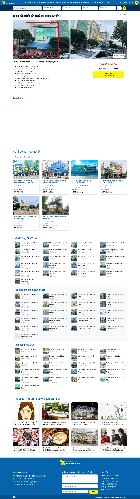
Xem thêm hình (119, 56)
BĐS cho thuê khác (96, 2)
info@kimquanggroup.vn (29, 482)
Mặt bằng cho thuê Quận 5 (29, 356)
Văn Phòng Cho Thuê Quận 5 (30, 250)
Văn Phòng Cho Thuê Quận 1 (30, 243)
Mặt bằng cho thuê (74, 2)
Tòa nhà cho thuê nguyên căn (59, 2)
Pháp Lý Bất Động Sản (108, 487)
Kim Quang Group (29, 2)
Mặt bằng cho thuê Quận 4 (114, 349)
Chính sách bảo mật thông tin (23, 484)
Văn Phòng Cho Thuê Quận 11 (87, 256)
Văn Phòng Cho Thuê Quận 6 (58, 250)
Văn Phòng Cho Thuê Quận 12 (115, 256)
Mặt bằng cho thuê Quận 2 (57, 349)
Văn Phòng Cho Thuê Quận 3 (86, 243)
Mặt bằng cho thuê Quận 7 (86, 356)
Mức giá (86, 7)
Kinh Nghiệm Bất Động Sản (110, 478)
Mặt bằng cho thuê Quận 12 (114, 363)
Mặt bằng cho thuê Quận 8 (114, 356)
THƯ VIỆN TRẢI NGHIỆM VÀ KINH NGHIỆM (36, 399)
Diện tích (103, 7)
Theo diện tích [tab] (28, 157)
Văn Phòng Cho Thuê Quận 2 (58, 243)
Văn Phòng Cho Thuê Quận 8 (115, 250)
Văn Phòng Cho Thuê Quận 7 (86, 250)
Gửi (93, 491)
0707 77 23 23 (29, 479)
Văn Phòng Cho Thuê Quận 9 (30, 256)
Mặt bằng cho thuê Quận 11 (86, 363)
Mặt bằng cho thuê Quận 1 (29, 349)
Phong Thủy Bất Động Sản (109, 481)
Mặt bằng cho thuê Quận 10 (57, 363)
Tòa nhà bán (85, 2)
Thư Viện (105, 2)
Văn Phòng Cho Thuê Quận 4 (115, 243)
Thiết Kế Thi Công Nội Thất (110, 476)
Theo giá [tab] (18, 157)
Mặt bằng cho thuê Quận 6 (57, 356)
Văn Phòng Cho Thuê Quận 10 (58, 256)
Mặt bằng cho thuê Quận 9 (29, 363)
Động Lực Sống (106, 489)
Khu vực (66, 7)
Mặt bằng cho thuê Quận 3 (86, 349)
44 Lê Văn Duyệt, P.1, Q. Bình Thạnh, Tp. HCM (31, 476)
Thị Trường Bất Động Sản (109, 484)
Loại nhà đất (48, 7)
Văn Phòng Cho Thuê (42, 2)
